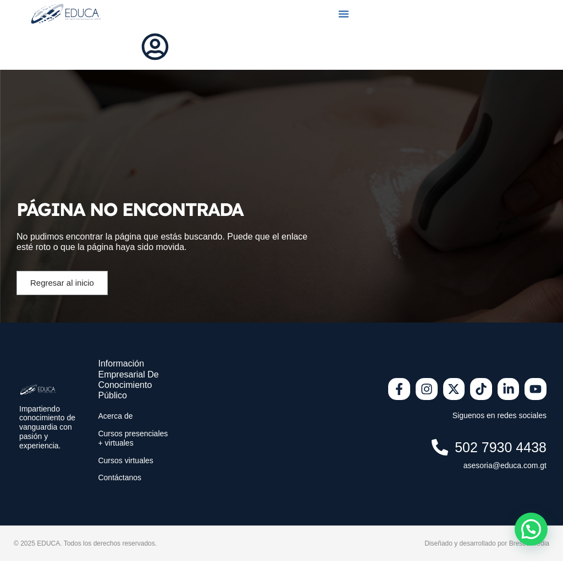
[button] (343, 13)
